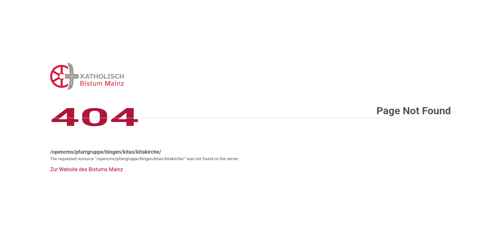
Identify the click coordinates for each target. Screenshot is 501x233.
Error (120, 76)
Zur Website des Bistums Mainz (86, 169)
